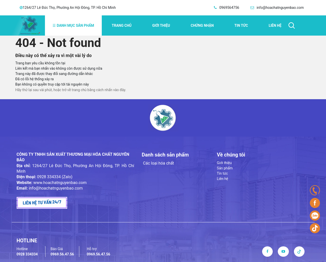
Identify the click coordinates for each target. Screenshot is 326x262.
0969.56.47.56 (62, 254)
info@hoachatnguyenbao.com (56, 188)
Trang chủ (122, 25)
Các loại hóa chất (158, 163)
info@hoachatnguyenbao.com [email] (280, 8)
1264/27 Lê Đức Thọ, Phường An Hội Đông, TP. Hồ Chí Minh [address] (69, 8)
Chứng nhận (202, 25)
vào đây (119, 90)
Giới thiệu (161, 25)
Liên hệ (222, 179)
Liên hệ (275, 25)
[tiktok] (299, 251)
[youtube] (283, 251)
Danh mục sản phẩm (73, 25)
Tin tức (222, 173)
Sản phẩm (225, 168)
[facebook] (267, 251)
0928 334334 (27, 254)
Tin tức (241, 25)
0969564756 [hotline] (229, 8)
